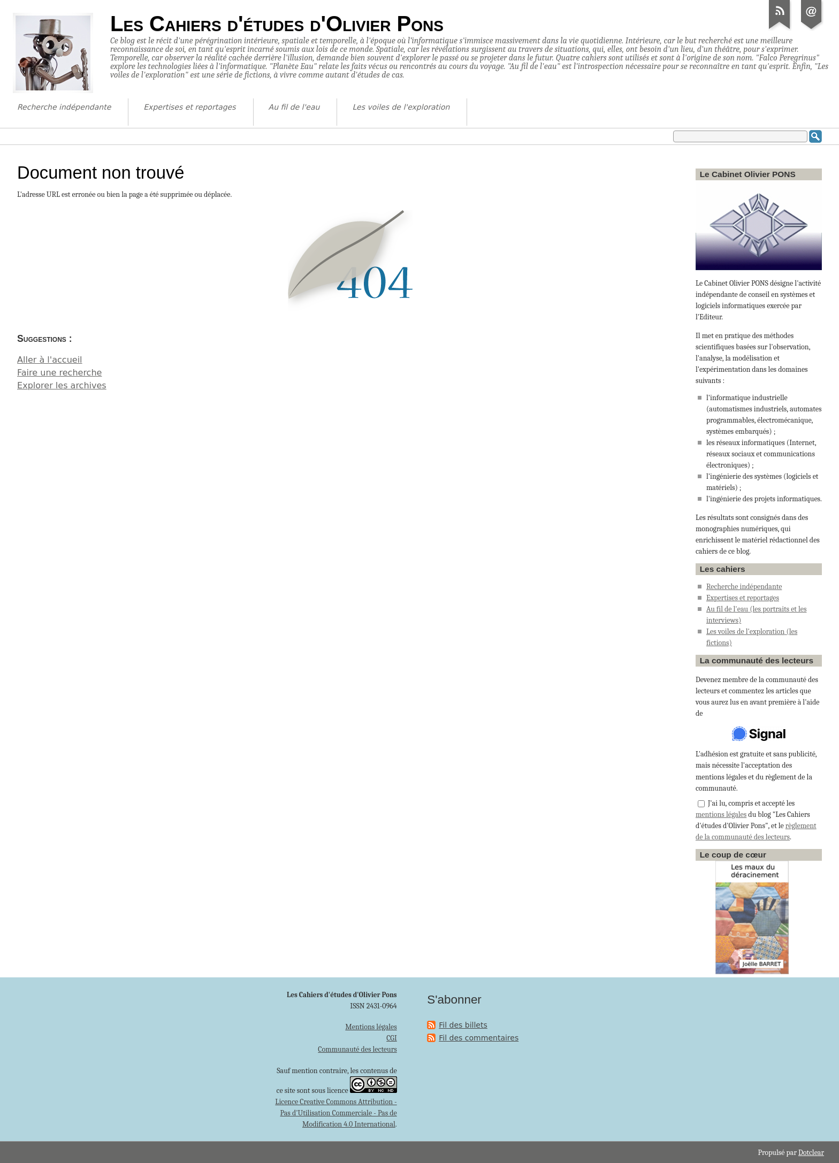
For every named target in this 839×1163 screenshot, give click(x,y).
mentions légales (721, 814)
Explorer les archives (61, 385)
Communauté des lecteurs (357, 1049)
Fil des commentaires (478, 1038)
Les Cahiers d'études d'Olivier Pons (277, 23)
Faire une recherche (59, 373)
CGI (391, 1038)
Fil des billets (463, 1025)
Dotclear (811, 1152)
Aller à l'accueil (49, 360)
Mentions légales (370, 1026)
